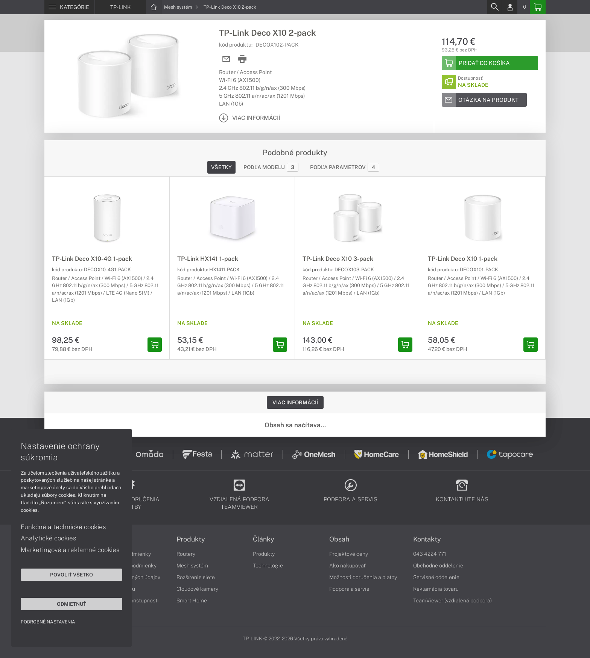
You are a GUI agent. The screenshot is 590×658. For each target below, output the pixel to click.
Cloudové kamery (197, 589)
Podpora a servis (349, 589)
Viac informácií (295, 402)
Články (263, 539)
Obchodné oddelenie (438, 566)
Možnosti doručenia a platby (363, 577)
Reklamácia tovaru (436, 589)
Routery (185, 554)
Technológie (268, 566)
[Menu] (69, 7)
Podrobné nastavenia (48, 622)
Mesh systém (181, 7)
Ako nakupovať (347, 566)
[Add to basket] (490, 63)
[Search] (494, 7)
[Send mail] (226, 59)
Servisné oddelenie (436, 577)
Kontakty (427, 539)
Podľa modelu (270, 167)
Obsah (339, 539)
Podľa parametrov (344, 167)
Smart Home (191, 600)
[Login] (509, 7)
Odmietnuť (71, 604)
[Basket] (538, 7)
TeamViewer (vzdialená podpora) (452, 600)
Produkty (190, 539)
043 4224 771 (429, 554)
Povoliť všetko (71, 575)
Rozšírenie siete (195, 577)
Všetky (221, 167)
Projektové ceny (348, 554)
